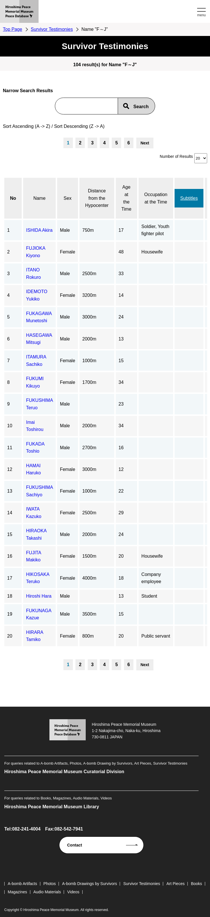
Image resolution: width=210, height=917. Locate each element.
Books (196, 883)
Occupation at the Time (155, 198)
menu (201, 15)
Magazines (17, 892)
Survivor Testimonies (52, 29)
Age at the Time (126, 198)
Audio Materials (47, 892)
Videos (73, 892)
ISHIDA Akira (39, 230)
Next (145, 143)
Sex (68, 198)
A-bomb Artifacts (22, 883)
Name (39, 198)
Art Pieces (175, 883)
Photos (49, 883)
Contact (74, 845)
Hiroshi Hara (38, 596)
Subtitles (189, 198)
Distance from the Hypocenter (97, 198)
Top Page (12, 29)
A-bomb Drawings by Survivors (89, 883)
